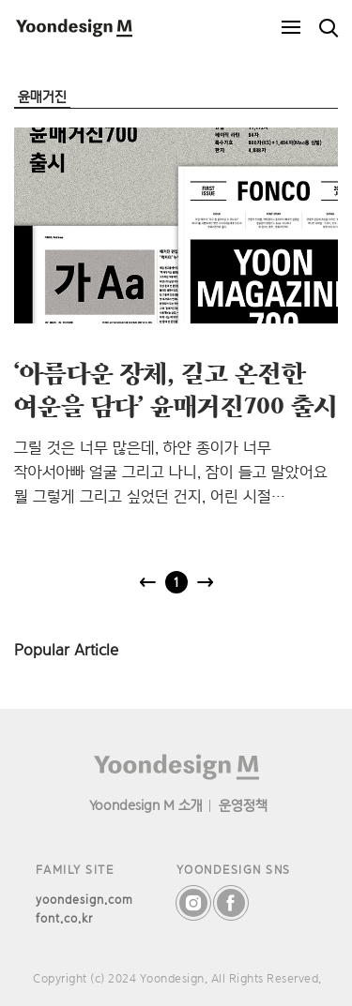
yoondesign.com (84, 900)
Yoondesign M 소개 (146, 805)
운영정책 (243, 805)
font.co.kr (64, 918)
